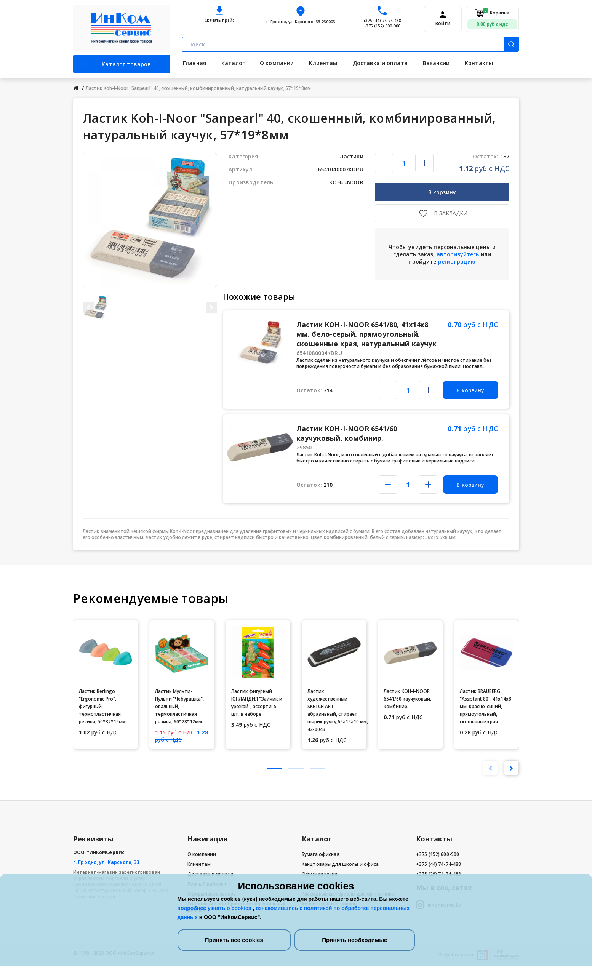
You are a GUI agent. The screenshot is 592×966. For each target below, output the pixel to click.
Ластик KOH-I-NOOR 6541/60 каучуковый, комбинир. (346, 433)
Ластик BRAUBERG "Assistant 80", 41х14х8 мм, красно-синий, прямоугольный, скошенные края (485, 706)
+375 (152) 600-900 (382, 26)
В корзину (442, 192)
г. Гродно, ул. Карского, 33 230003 (300, 21)
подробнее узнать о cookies (215, 908)
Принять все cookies (234, 940)
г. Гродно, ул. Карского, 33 (106, 862)
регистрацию (457, 261)
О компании (201, 854)
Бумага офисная (320, 854)
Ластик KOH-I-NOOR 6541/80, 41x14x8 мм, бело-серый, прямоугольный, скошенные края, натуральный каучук (366, 334)
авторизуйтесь (458, 254)
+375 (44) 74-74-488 (382, 20)
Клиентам (199, 864)
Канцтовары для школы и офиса (340, 864)
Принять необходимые (354, 940)
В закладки (450, 213)
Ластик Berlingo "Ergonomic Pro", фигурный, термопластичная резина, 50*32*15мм (102, 706)
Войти (442, 24)
